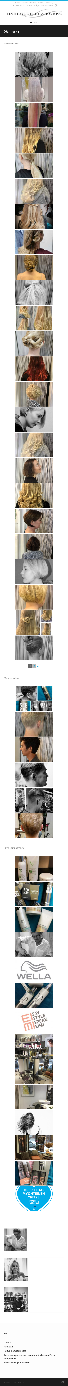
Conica (13, 1382)
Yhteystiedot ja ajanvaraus (17, 1362)
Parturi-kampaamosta (15, 1350)
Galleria (7, 1342)
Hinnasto (8, 1346)
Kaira (21, 1382)
